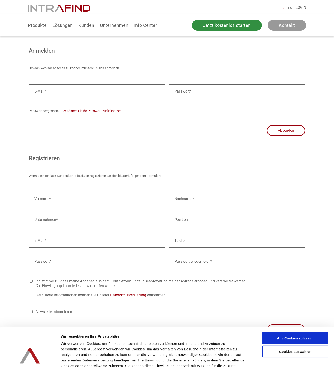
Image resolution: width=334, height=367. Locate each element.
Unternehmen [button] (114, 25)
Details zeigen (246, 358)
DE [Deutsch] (284, 8)
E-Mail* (40, 91)
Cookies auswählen (295, 320)
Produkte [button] (37, 25)
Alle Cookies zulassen (295, 306)
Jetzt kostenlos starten (227, 25)
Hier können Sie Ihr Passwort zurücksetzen (91, 111)
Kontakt (287, 25)
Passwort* (182, 91)
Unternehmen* (46, 219)
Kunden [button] (86, 25)
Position (181, 219)
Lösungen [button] (62, 25)
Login (301, 7)
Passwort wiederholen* (193, 261)
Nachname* (184, 199)
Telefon (180, 240)
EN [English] (290, 8)
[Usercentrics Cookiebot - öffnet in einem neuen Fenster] (30, 357)
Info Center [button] (145, 25)
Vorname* (42, 199)
